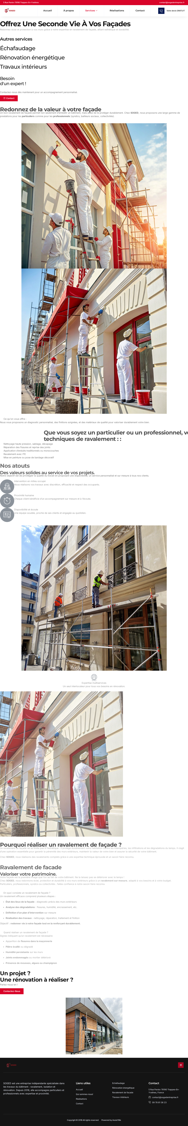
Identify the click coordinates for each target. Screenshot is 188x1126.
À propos (68, 10)
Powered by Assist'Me (111, 1120)
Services (91, 10)
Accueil (47, 10)
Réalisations (117, 10)
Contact (140, 10)
